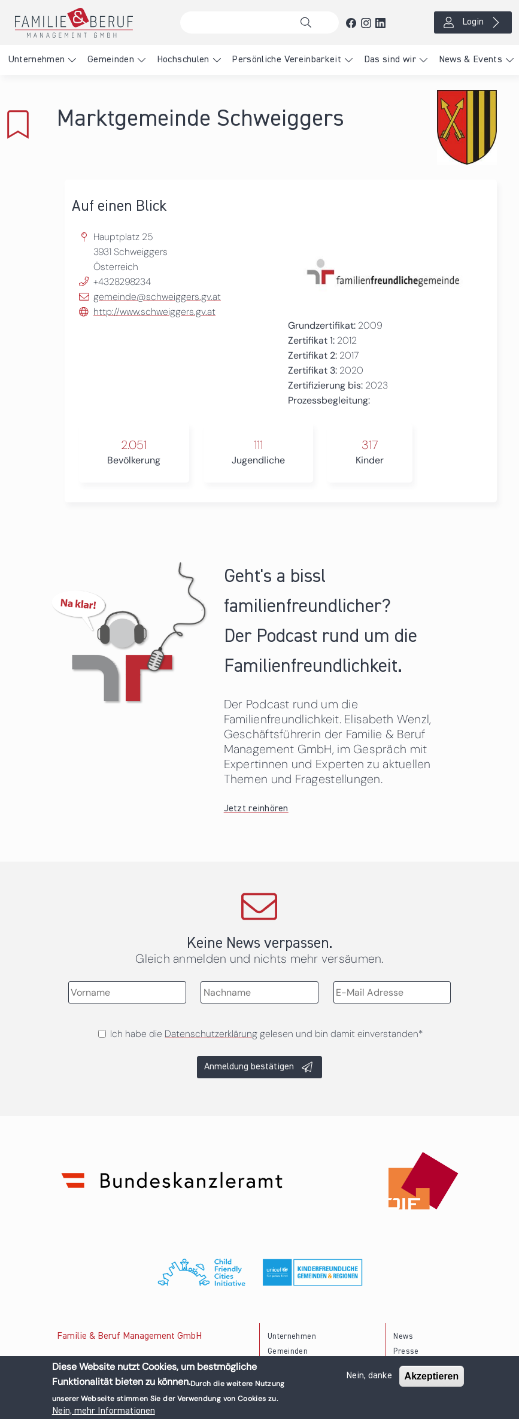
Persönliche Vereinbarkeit (286, 60)
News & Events (471, 60)
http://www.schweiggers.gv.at (154, 311)
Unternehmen (36, 60)
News (402, 1337)
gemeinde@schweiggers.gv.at (157, 296)
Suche (309, 22)
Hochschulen (183, 60)
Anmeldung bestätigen (249, 1067)
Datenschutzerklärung (211, 1033)
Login (473, 22)
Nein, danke (369, 1377)
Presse (405, 1352)
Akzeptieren (432, 1377)
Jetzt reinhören (256, 809)
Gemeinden (110, 60)
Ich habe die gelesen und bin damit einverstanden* (266, 1033)
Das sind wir (390, 60)
